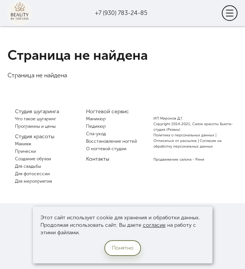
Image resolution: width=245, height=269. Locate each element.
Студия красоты (34, 136)
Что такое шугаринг (35, 118)
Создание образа (33, 158)
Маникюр (96, 118)
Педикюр (96, 126)
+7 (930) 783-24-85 (121, 12)
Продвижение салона (172, 159)
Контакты (97, 159)
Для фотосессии (32, 173)
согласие (154, 225)
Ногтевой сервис (107, 111)
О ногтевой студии (106, 148)
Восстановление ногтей (111, 141)
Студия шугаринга (37, 111)
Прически (25, 151)
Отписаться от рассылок (175, 141)
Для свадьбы (28, 166)
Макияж (23, 143)
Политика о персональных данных (183, 135)
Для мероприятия (33, 181)
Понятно (123, 248)
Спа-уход (96, 133)
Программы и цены (35, 126)
